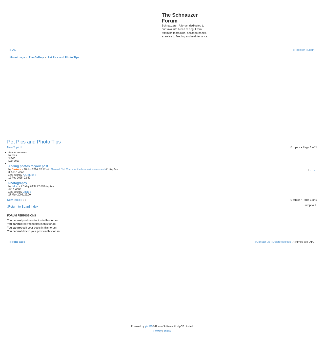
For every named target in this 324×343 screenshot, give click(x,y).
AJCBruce (28, 175)
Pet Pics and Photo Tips (34, 141)
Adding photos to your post (28, 166)
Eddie (15, 186)
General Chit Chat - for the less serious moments (78, 169)
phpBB (149, 326)
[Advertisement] (162, 99)
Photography (17, 183)
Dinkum (16, 169)
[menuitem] (13, 50)
